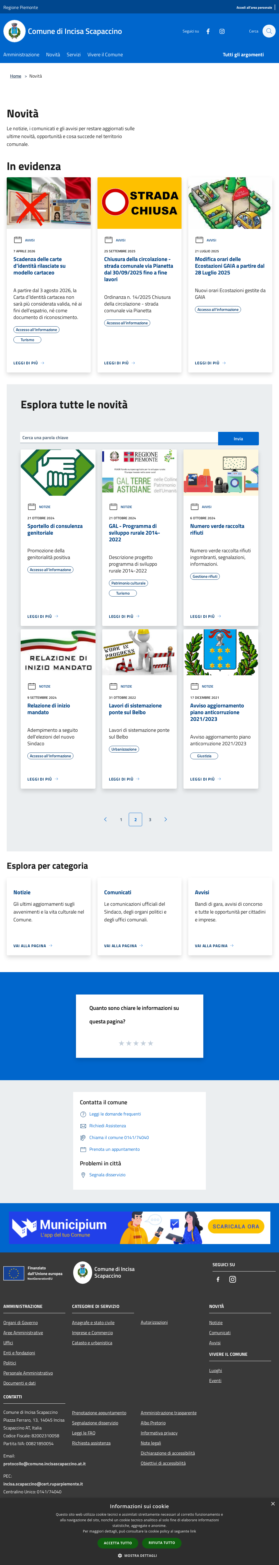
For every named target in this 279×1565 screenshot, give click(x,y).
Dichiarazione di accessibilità (168, 1453)
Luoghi (215, 1370)
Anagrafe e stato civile (93, 1322)
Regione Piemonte (20, 7)
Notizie (39, 506)
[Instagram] (219, 31)
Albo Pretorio (153, 1422)
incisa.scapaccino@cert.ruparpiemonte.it (43, 1483)
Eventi (215, 1380)
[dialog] (139, 1531)
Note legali (151, 1443)
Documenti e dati (19, 1383)
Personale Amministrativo (28, 1373)
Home (15, 76)
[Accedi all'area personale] (254, 7)
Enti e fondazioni (19, 1352)
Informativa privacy (159, 1432)
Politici (9, 1362)
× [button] (273, 1504)
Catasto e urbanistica (92, 1342)
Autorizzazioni (154, 1322)
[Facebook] (205, 31)
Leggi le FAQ (84, 1432)
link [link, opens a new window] (193, 1531)
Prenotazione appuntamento (99, 1412)
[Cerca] (269, 31)
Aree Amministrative (23, 1332)
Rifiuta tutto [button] (162, 1542)
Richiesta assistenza (91, 1443)
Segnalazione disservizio (95, 1422)
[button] (139, 1555)
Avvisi (24, 240)
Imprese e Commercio (92, 1332)
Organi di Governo (20, 1322)
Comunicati (220, 1332)
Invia (238, 438)
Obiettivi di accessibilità (163, 1463)
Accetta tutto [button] (118, 1543)
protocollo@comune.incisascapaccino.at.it (44, 1463)
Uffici (8, 1342)
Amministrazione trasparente (169, 1412)
